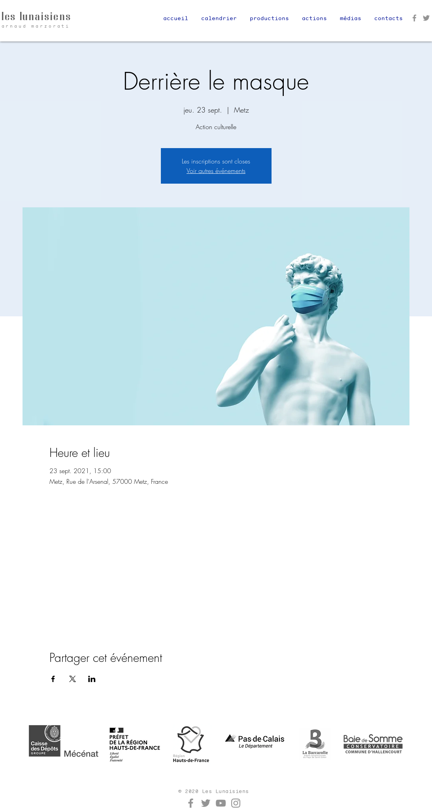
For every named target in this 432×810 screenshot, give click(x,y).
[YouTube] (221, 803)
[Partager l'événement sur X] (72, 679)
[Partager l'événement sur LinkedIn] (92, 679)
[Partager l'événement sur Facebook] (53, 679)
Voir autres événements (216, 170)
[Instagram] (236, 803)
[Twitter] (426, 18)
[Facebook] (414, 18)
